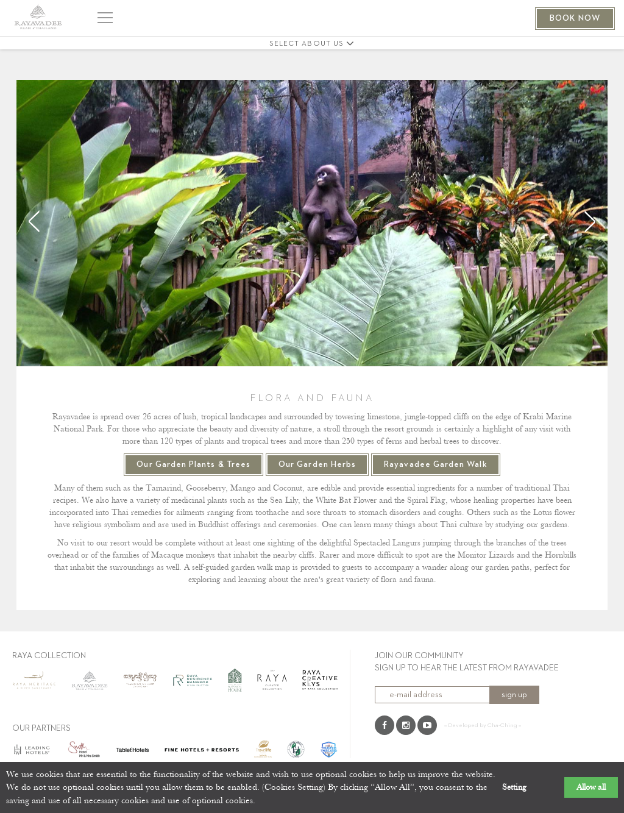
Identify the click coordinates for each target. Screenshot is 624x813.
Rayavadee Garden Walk (435, 464)
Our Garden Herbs (317, 464)
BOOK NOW (575, 18)
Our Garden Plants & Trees (193, 464)
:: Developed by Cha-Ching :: (482, 725)
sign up (514, 695)
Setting (514, 787)
